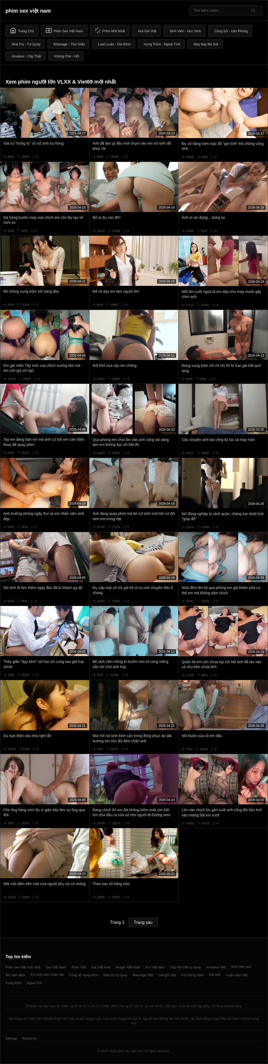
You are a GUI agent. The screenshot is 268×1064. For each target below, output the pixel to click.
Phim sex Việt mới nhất (22, 967)
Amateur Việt (216, 967)
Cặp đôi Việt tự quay (185, 967)
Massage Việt (143, 975)
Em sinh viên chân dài (47, 974)
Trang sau (143, 922)
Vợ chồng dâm (192, 975)
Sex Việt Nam (56, 967)
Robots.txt (29, 1038)
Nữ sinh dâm (15, 975)
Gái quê (215, 974)
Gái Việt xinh (100, 967)
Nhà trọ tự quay (115, 975)
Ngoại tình (34, 983)
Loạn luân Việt (236, 975)
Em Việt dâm (155, 967)
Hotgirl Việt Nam (127, 967)
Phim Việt (78, 967)
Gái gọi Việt (167, 975)
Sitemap (11, 1038)
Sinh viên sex (241, 967)
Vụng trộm (13, 983)
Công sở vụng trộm (83, 975)
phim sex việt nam (28, 11)
